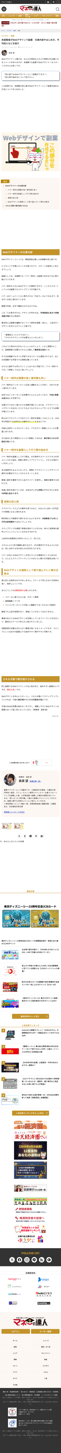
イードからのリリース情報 (49, 1395)
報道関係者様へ (14, 1392)
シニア (36, 16)
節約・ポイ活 (27, 16)
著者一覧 (5, 1392)
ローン (15, 1366)
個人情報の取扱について (12, 1395)
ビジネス (46, 1366)
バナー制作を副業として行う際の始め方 (23, 193)
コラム (46, 1372)
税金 (45, 1359)
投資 (20, 16)
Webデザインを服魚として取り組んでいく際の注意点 (28, 201)
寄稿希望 (32, 1392)
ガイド (15, 1378)
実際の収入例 (13, 198)
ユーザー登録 (45, 1331)
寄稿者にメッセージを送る (14, 812)
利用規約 (55, 1392)
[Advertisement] (30, 864)
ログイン (16, 1331)
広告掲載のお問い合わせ (43, 1392)
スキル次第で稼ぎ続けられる (16, 205)
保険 (57, 16)
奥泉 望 (23, 780)
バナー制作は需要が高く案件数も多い (22, 190)
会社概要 (37, 1395)
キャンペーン (47, 16)
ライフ (15, 1372)
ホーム (15, 1340)
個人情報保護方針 (27, 1395)
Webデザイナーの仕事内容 (15, 185)
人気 (3, 16)
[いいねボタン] (36, 762)
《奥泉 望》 (55, 716)
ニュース (11, 16)
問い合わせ (24, 1392)
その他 (15, 1385)
